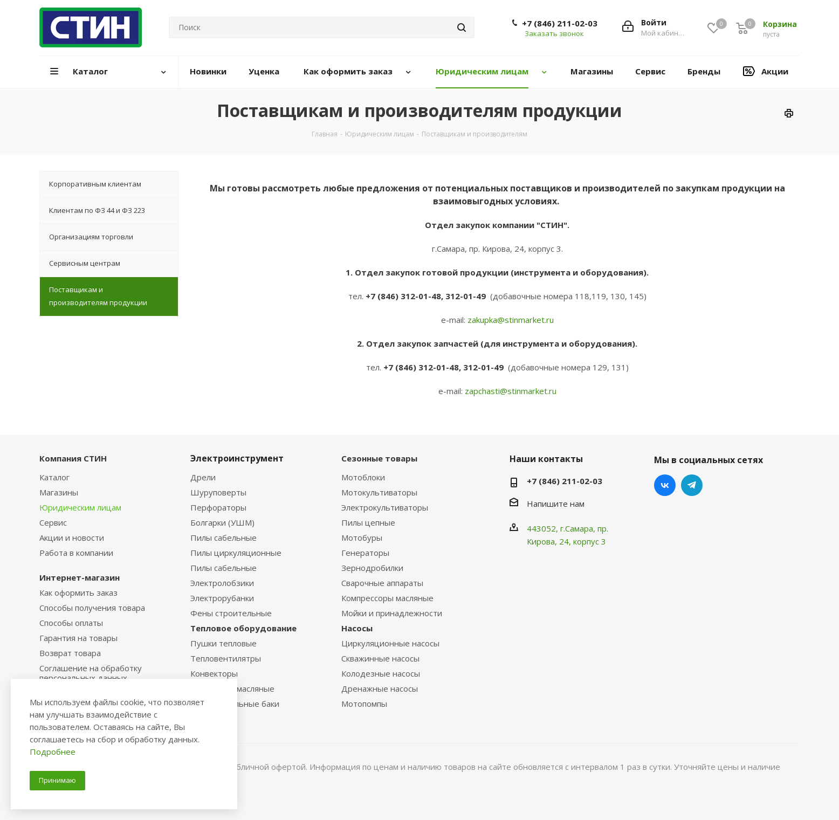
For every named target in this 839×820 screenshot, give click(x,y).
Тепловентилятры (225, 658)
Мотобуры (361, 537)
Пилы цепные (368, 522)
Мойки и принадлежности (391, 613)
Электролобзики (222, 582)
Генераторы (365, 552)
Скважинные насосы (380, 658)
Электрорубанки (222, 597)
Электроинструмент (237, 458)
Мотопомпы (364, 703)
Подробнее (52, 751)
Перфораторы (218, 507)
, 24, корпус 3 (580, 541)
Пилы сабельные (223, 537)
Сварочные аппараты (382, 582)
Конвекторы (214, 673)
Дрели (203, 477)
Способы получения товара (92, 607)
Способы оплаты (71, 622)
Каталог (54, 477)
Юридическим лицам (80, 507)
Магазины (58, 492)
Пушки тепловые (223, 643)
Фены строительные (231, 613)
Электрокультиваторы (384, 507)
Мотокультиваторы (379, 492)
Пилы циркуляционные (235, 552)
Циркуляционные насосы (390, 643)
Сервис (53, 522)
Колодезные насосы (380, 673)
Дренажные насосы (379, 688)
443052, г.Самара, (562, 528)
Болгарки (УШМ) (222, 522)
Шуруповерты (218, 492)
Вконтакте (665, 485)
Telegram (692, 485)
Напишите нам (555, 503)
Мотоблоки (363, 477)
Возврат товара (70, 652)
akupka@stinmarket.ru (513, 319)
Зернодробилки (372, 567)
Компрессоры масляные (387, 597)
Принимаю (57, 780)
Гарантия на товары (78, 637)
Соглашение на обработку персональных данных (90, 673)
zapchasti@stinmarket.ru (510, 390)
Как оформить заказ (78, 592)
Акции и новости (71, 537)
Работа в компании (76, 552)
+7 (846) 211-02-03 (559, 23)
